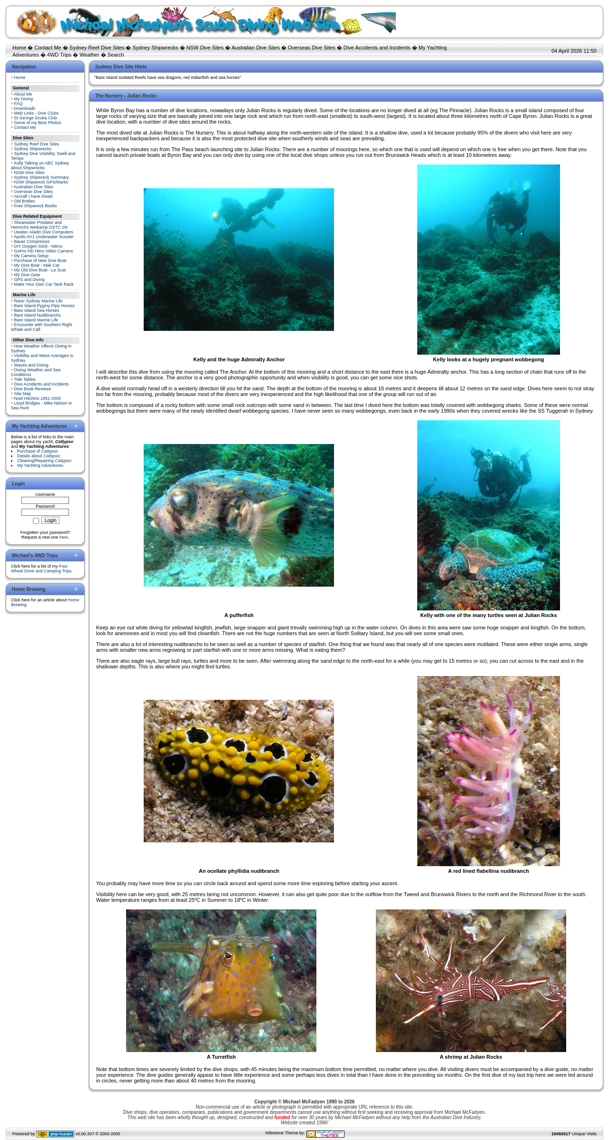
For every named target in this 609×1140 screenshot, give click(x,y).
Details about (38, 456)
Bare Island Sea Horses (36, 310)
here (63, 537)
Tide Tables (25, 379)
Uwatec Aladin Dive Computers (43, 232)
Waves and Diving (31, 365)
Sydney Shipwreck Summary (41, 177)
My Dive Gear (27, 274)
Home (19, 47)
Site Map (22, 393)
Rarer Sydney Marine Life (38, 301)
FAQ (18, 103)
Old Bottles (24, 201)
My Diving (23, 99)
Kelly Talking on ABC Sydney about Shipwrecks (40, 165)
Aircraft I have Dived (33, 196)
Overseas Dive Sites (311, 47)
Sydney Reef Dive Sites (97, 47)
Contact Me (47, 47)
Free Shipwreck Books (35, 205)
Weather (89, 55)
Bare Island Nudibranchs (37, 315)
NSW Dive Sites (205, 47)
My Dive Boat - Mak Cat (36, 265)
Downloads (25, 108)
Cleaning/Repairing (44, 460)
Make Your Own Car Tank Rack (44, 284)
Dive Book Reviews (32, 388)
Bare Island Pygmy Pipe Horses (44, 305)
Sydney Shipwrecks (155, 47)
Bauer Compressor (32, 241)
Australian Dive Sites (255, 47)
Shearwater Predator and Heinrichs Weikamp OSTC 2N (39, 225)
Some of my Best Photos (37, 122)
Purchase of (37, 451)
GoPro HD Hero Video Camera (43, 251)
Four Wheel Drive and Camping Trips (41, 568)
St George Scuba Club (35, 118)
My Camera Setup (31, 255)
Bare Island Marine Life (36, 320)
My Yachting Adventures (40, 465)
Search (116, 55)
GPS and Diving (29, 279)
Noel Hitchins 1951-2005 (37, 398)
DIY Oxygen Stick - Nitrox (38, 246)
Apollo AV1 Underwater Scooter (44, 236)
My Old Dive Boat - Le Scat (40, 270)
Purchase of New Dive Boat (40, 260)
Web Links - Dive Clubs (36, 113)
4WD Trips (59, 55)
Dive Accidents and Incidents (377, 47)
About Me (23, 94)
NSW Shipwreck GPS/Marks (41, 182)
